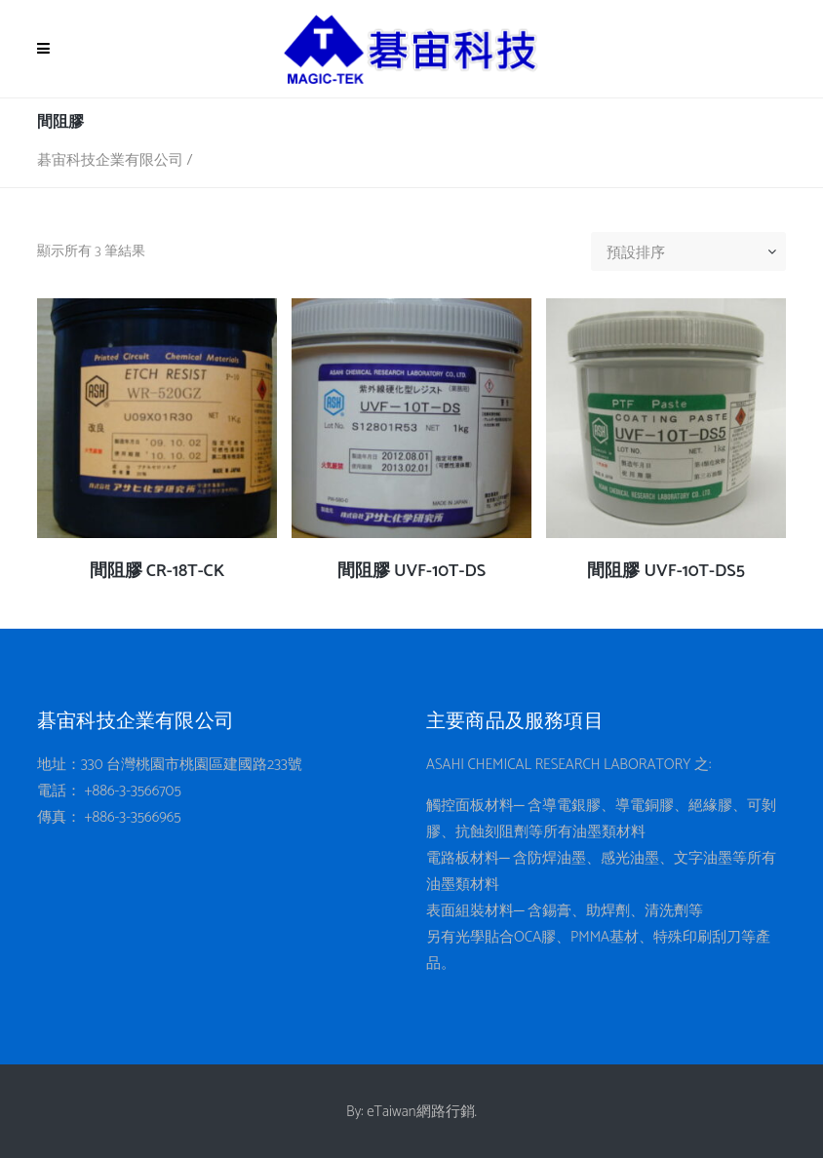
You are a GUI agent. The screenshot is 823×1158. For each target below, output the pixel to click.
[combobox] (696, 253)
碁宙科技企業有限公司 (110, 160)
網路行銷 (445, 1112)
